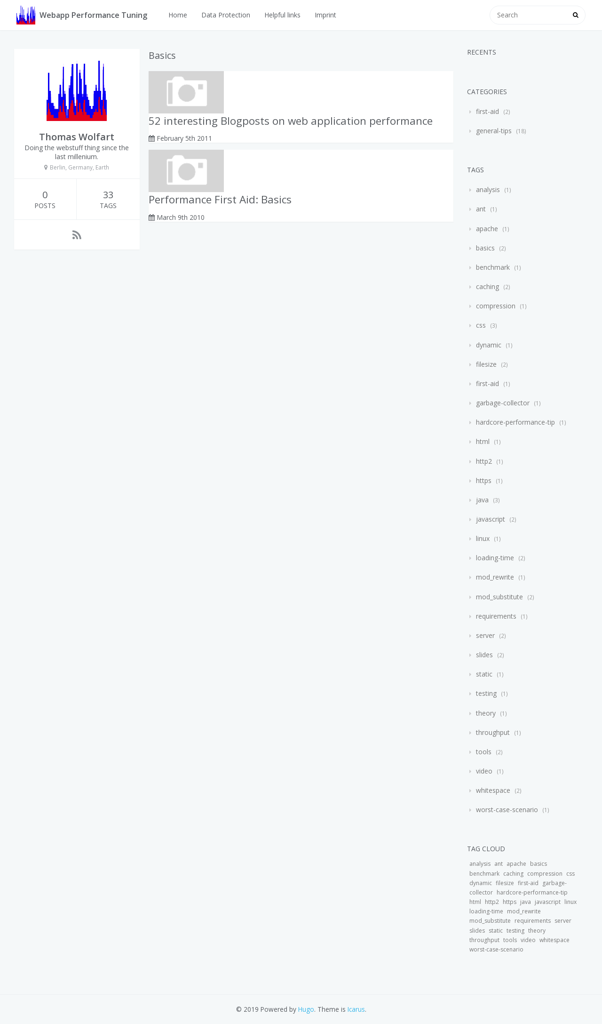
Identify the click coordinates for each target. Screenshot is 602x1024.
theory (486, 713)
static (484, 673)
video (484, 770)
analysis (488, 189)
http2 (484, 461)
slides (484, 654)
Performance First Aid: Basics (220, 199)
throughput (493, 732)
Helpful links (282, 14)
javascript (490, 519)
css (481, 325)
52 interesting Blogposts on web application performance (291, 120)
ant (481, 208)
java (482, 499)
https (483, 480)
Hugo (306, 1009)
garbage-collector (502, 402)
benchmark (493, 267)
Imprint (325, 14)
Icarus (356, 1009)
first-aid (487, 111)
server (485, 635)
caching (487, 286)
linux (482, 538)
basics (485, 247)
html (482, 441)
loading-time (495, 557)
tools (483, 751)
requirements (496, 616)
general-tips (494, 130)
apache (487, 228)
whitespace (493, 790)
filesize (486, 364)
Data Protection (225, 14)
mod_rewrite (495, 576)
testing (486, 693)
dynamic (488, 344)
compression (495, 305)
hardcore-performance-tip (515, 422)
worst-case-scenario (507, 809)
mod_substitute (499, 596)
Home (177, 14)
